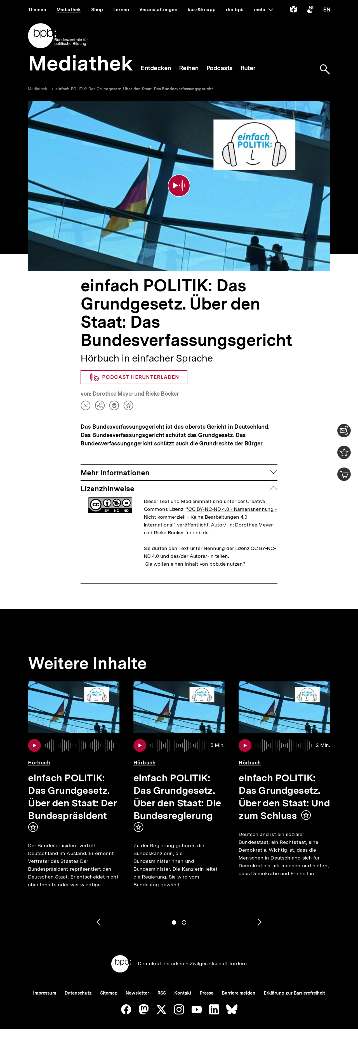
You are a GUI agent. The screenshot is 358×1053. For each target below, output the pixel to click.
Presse (206, 993)
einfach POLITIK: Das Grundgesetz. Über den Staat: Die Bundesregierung (177, 796)
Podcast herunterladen (134, 377)
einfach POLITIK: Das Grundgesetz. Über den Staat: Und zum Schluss (284, 796)
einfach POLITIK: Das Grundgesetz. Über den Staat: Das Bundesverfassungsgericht (134, 89)
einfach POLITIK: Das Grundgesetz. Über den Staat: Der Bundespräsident (72, 796)
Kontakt (182, 993)
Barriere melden (238, 993)
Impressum (44, 993)
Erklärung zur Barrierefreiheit (294, 993)
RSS (161, 993)
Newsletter (137, 993)
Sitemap (108, 993)
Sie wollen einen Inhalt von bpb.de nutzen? (195, 564)
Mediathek (37, 89)
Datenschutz (78, 993)
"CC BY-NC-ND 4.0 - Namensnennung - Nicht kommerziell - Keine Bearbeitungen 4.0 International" (210, 517)
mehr (263, 9)
